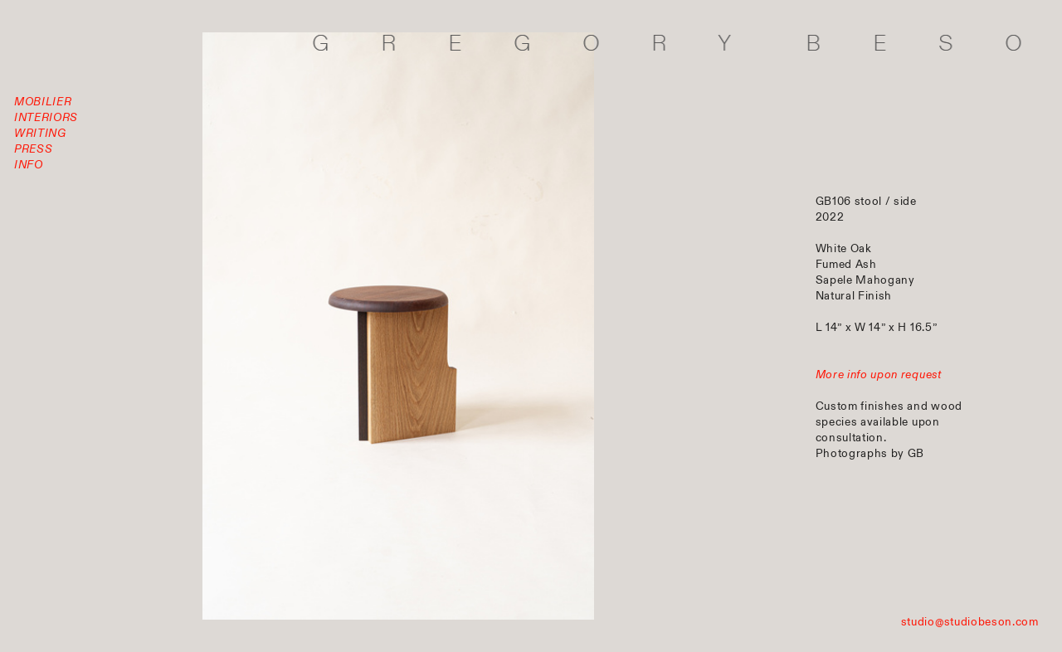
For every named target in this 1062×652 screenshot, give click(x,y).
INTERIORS (46, 117)
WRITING (40, 133)
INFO (28, 165)
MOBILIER (42, 102)
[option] (398, 326)
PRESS (33, 149)
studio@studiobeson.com (970, 622)
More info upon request (879, 374)
